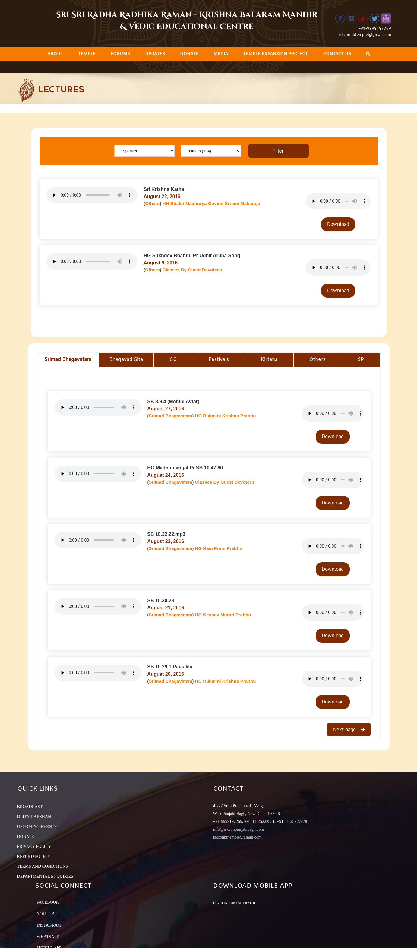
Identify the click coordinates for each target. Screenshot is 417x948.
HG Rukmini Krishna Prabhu (225, 415)
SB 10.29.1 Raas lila (169, 666)
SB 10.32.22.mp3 (166, 534)
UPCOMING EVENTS (37, 826)
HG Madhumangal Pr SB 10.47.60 (185, 467)
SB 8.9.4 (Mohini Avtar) (173, 401)
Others (152, 203)
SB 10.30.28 (160, 600)
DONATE (25, 836)
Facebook (48, 902)
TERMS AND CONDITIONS (42, 866)
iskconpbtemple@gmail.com (365, 34)
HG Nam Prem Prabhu (218, 548)
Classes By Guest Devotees (192, 269)
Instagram (49, 925)
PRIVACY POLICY (34, 846)
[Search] (368, 54)
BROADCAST (30, 806)
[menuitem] (55, 54)
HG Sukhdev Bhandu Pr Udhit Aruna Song (192, 255)
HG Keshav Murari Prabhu (223, 614)
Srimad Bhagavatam (170, 415)
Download (338, 224)
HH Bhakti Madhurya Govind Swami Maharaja (211, 203)
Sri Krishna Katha (164, 189)
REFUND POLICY (33, 856)
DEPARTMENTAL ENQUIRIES (45, 876)
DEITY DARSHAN (34, 816)
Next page (345, 729)
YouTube (47, 914)
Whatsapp (48, 936)
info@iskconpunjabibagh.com (238, 829)
